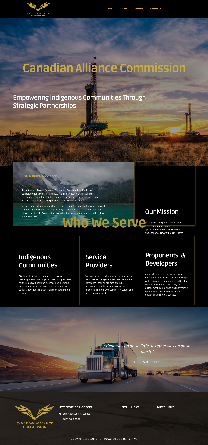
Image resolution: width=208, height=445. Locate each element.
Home (109, 9)
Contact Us (155, 9)
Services (123, 9)
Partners (138, 9)
